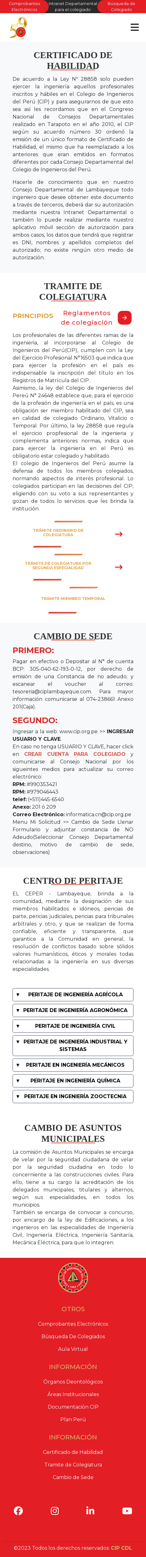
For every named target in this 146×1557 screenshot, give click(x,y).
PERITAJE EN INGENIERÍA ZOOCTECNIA (75, 1096)
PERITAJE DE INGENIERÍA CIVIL (75, 1026)
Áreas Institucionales (73, 1394)
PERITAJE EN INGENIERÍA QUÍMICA (75, 1081)
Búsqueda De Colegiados (73, 1337)
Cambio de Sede (73, 1477)
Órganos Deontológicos (73, 1382)
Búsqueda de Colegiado (121, 6)
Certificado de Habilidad (73, 1452)
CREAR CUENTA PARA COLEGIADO (75, 754)
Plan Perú (73, 1419)
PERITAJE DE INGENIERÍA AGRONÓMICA (75, 1010)
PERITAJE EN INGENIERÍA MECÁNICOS (75, 1065)
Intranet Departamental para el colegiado (73, 6)
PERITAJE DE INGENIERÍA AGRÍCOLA (75, 995)
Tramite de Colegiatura (73, 1465)
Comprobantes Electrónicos (24, 6)
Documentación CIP (73, 1407)
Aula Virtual (73, 1349)
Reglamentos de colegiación (96, 317)
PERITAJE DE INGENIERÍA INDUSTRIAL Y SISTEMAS (75, 1045)
